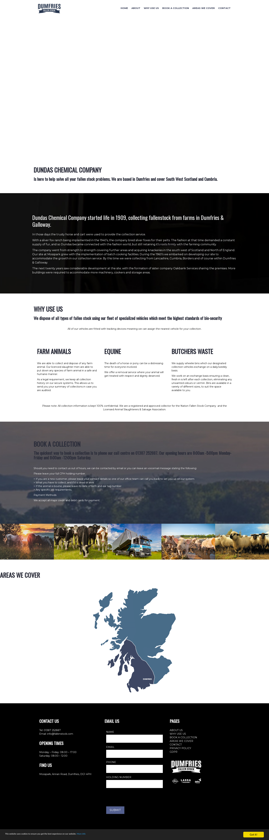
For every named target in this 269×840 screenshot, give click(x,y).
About (135, 8)
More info (106, 835)
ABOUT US (176, 730)
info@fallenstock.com (60, 733)
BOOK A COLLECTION (183, 737)
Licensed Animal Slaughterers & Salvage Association (134, 409)
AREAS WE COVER (181, 741)
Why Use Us (151, 8)
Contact (224, 8)
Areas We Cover (203, 8)
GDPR (173, 751)
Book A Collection (175, 8)
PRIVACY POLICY (180, 748)
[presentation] (132, 797)
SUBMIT (115, 810)
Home (124, 8)
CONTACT (176, 744)
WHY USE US (178, 733)
